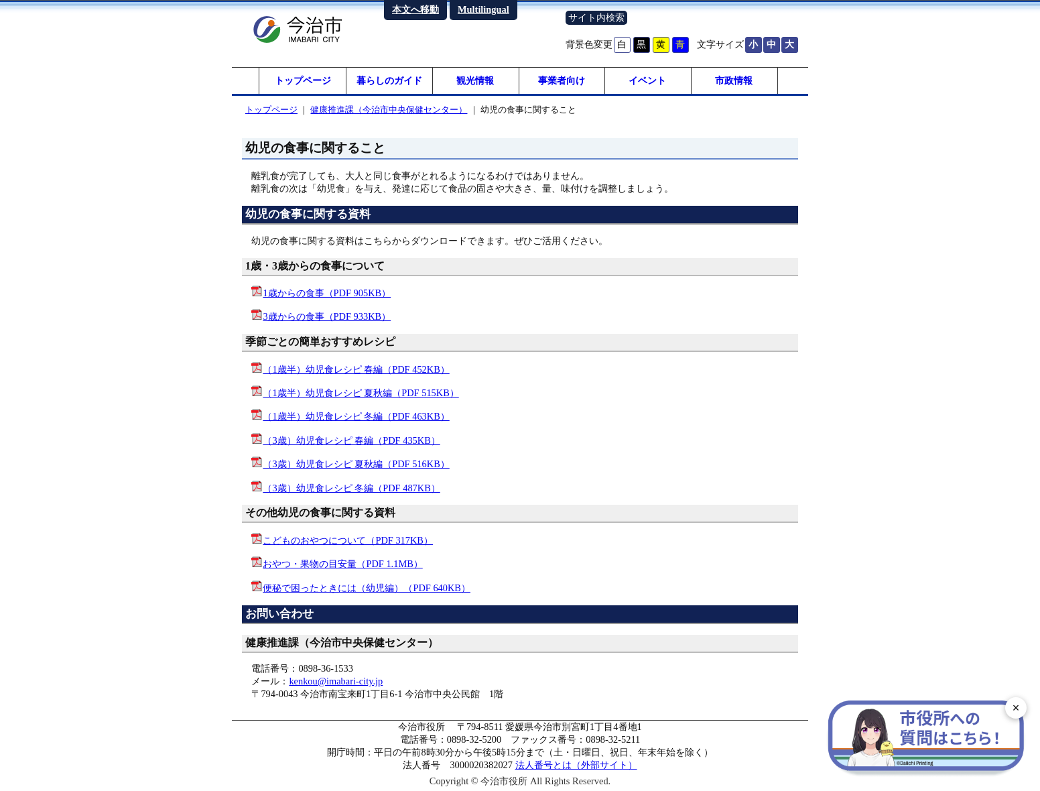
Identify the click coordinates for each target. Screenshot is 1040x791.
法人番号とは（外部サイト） (576, 764)
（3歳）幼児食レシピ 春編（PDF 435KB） (351, 440)
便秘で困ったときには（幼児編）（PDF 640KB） (366, 588)
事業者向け (561, 80)
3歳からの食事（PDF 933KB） (327, 316)
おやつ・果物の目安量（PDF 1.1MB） (342, 563)
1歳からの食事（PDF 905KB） (327, 293)
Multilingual (483, 9)
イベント (647, 80)
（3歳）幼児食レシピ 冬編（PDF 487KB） (351, 488)
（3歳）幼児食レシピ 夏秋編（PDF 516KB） (356, 464)
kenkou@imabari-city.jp (336, 681)
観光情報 (475, 80)
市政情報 (734, 80)
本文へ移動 (415, 9)
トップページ (303, 80)
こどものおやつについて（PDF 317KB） (348, 540)
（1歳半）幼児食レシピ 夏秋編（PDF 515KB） (360, 392)
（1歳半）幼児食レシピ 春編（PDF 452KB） (356, 369)
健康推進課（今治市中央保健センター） (388, 110)
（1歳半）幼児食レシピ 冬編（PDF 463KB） (356, 416)
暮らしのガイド (389, 80)
